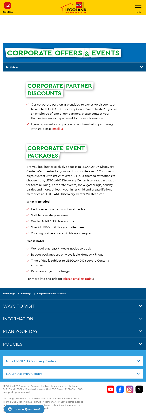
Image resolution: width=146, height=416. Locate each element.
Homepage (9, 293)
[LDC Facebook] (120, 389)
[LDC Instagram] (129, 389)
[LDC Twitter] (139, 389)
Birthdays (12, 67)
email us (57, 129)
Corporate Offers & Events (51, 293)
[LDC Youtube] (110, 389)
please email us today (78, 279)
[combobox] (73, 361)
